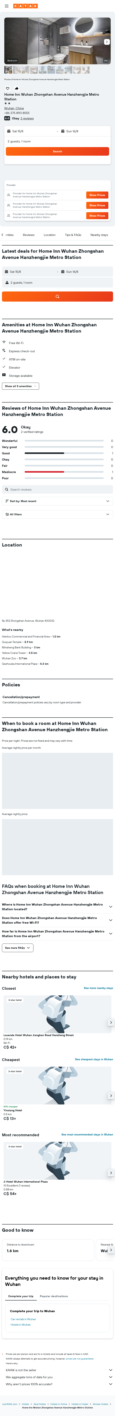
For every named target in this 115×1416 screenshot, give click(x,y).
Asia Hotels (40, 1339)
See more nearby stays (98, 923)
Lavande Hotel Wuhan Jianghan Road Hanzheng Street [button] (39, 970)
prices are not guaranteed (79, 1293)
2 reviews (27, 118)
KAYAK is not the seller (59, 1305)
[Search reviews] (61, 489)
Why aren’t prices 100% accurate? (59, 1319)
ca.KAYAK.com (9, 1339)
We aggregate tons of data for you (59, 1312)
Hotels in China (58, 1339)
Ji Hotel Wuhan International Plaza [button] (26, 1117)
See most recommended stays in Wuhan (87, 1070)
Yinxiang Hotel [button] (13, 1045)
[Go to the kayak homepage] (25, 6)
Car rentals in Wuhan (23, 1254)
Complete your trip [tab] (21, 1231)
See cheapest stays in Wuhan (94, 994)
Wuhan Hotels (100, 1339)
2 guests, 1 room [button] (19, 141)
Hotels (25, 1339)
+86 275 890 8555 (17, 113)
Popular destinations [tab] (54, 1231)
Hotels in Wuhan (21, 1260)
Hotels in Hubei (80, 1339)
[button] (6, 6)
